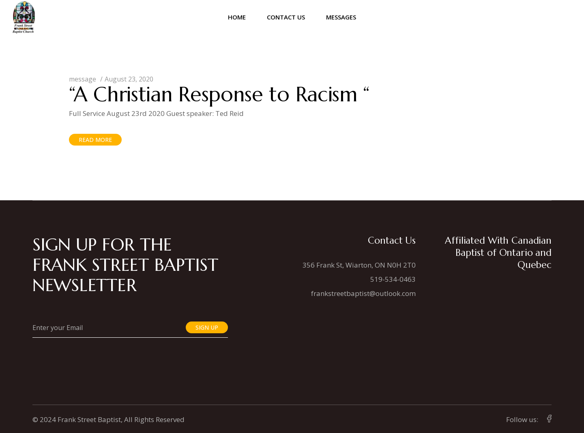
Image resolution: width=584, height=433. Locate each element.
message (82, 79)
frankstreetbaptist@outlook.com (363, 293)
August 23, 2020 (129, 79)
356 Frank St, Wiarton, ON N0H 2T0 (359, 265)
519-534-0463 (393, 279)
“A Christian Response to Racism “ (219, 94)
